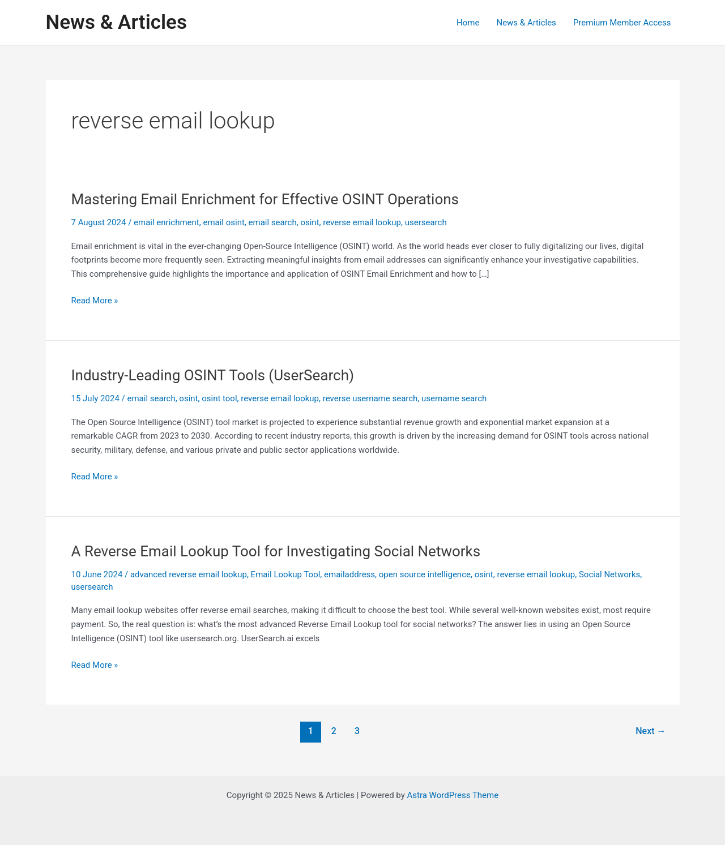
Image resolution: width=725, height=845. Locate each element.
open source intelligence (425, 574)
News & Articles (116, 22)
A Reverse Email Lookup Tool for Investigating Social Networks (276, 551)
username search (454, 398)
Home (468, 23)
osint (309, 222)
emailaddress (349, 574)
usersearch (426, 222)
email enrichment (166, 222)
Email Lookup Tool (286, 574)
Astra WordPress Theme (452, 795)
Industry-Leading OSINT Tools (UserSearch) (213, 375)
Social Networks (609, 574)
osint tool (219, 398)
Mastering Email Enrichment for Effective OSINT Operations (265, 199)
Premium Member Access (622, 23)
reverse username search (370, 398)
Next (651, 731)
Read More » (94, 301)
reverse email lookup (362, 222)
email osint (223, 222)
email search (273, 222)
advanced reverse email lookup (188, 574)
